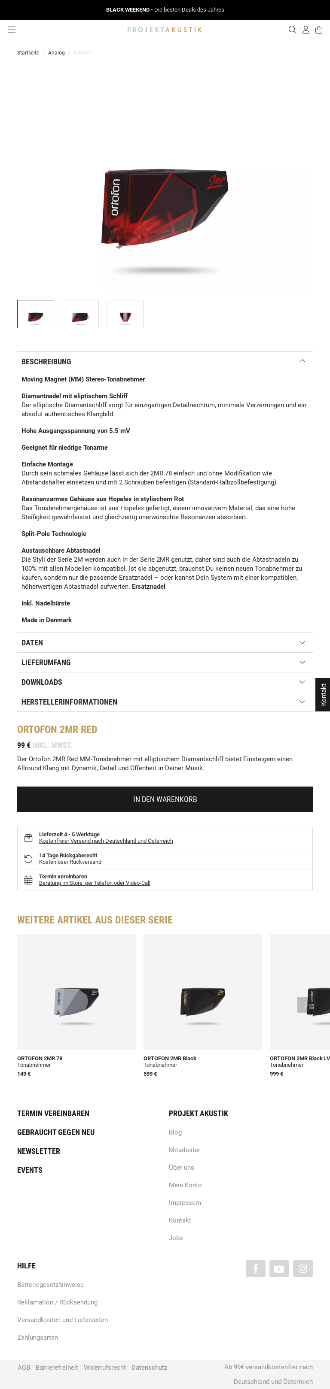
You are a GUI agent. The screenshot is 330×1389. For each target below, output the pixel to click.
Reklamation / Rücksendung (57, 1302)
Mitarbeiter (184, 1150)
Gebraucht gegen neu (56, 1132)
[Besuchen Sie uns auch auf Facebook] (256, 1268)
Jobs (176, 1238)
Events (30, 1169)
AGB (24, 1367)
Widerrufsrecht (105, 1367)
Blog (175, 1132)
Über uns (181, 1167)
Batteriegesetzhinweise (50, 1285)
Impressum (185, 1203)
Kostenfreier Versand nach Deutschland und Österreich (106, 841)
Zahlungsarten (37, 1337)
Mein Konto (185, 1185)
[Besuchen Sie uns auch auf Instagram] (303, 1268)
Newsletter (38, 1151)
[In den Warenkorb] (165, 799)
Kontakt (180, 1220)
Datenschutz (149, 1367)
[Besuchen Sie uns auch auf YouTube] (279, 1268)
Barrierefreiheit (57, 1367)
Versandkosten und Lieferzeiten (62, 1320)
